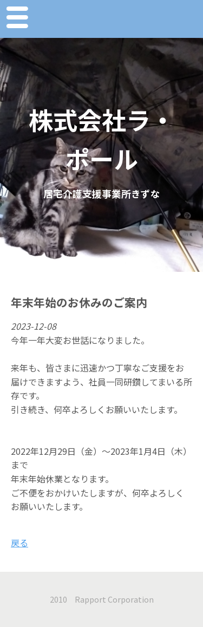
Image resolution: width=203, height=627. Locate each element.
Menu (17, 19)
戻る (19, 542)
